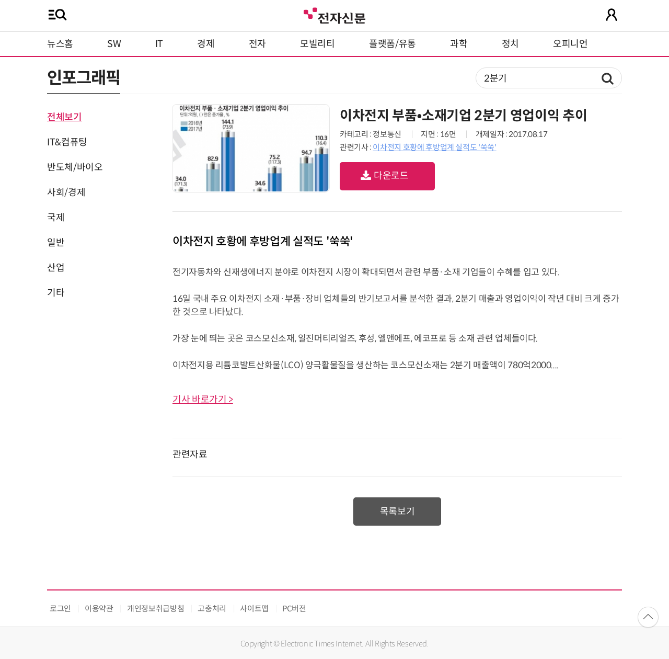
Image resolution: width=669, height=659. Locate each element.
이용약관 (99, 608)
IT (159, 44)
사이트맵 (254, 608)
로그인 (60, 608)
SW (114, 44)
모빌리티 (317, 44)
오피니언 (570, 44)
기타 (55, 293)
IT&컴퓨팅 (67, 142)
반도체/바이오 (74, 167)
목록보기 (397, 511)
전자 (257, 44)
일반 (55, 242)
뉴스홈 (60, 44)
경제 (205, 44)
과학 (458, 44)
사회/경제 (66, 192)
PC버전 (294, 608)
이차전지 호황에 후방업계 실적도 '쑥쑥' (434, 147)
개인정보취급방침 (155, 608)
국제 (55, 217)
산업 (55, 268)
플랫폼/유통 (392, 44)
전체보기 (64, 117)
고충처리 (212, 608)
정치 (510, 44)
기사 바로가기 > (202, 399)
